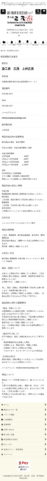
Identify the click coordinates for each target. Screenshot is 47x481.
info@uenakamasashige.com (14, 118)
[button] (3, 11)
